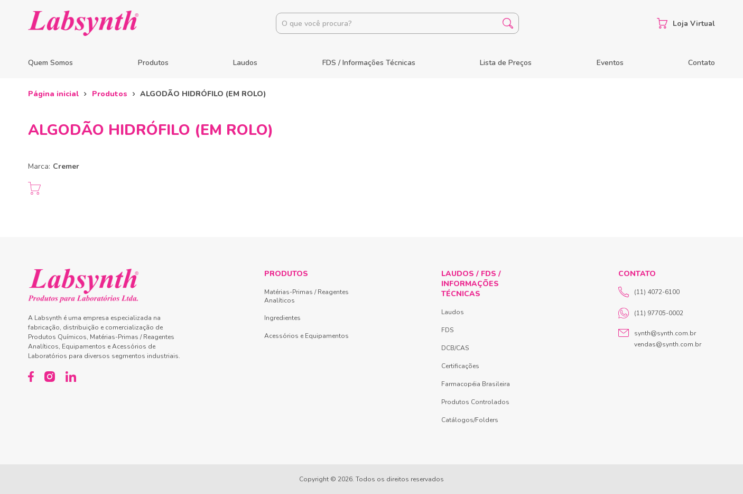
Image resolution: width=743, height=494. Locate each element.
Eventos (610, 63)
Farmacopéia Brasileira (475, 384)
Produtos (153, 63)
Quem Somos (50, 63)
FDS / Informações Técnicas (368, 63)
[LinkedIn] (71, 376)
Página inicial (53, 94)
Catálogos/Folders (469, 420)
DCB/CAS (455, 348)
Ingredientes (282, 318)
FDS (447, 330)
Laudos (245, 63)
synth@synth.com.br (665, 333)
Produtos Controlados (475, 402)
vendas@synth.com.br (667, 344)
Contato (701, 63)
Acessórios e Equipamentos (306, 336)
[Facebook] (31, 376)
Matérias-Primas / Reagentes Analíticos (306, 296)
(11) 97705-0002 (650, 313)
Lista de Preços (506, 63)
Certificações (460, 366)
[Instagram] (49, 376)
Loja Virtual (686, 23)
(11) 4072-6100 (649, 292)
